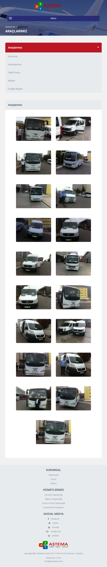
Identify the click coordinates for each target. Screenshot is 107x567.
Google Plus (53, 531)
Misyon (53, 483)
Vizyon (53, 479)
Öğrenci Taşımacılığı (53, 499)
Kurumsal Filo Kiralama (53, 507)
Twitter (53, 523)
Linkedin (53, 536)
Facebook (53, 519)
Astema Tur (10, 27)
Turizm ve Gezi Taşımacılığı (53, 503)
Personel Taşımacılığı (54, 495)
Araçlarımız (23, 27)
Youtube (53, 527)
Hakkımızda (53, 475)
